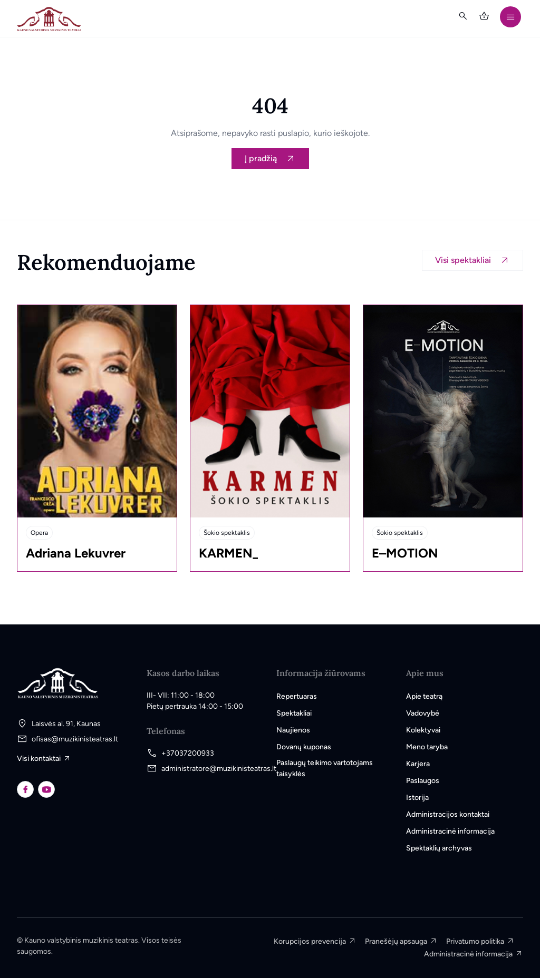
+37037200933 (187, 753)
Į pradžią (261, 158)
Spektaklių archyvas (439, 848)
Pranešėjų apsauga (396, 941)
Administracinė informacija (450, 831)
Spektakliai (294, 713)
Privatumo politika (475, 941)
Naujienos (293, 730)
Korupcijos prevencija (310, 941)
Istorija (417, 797)
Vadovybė (422, 713)
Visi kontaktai (39, 758)
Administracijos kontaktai (447, 814)
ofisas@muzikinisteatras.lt (75, 739)
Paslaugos (422, 780)
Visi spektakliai (463, 260)
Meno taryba (427, 746)
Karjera (418, 763)
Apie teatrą (424, 696)
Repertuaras (296, 696)
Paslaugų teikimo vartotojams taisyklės (324, 768)
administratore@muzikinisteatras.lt (218, 768)
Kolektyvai (423, 730)
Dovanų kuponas (303, 746)
